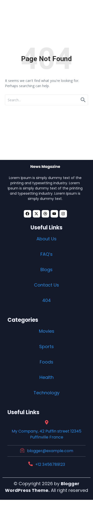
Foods (46, 362)
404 (46, 300)
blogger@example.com (50, 451)
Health (46, 377)
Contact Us (46, 285)
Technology (46, 393)
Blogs (46, 269)
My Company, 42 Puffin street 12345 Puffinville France (46, 434)
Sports (46, 346)
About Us (46, 239)
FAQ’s (46, 254)
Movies (46, 331)
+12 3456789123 (50, 464)
